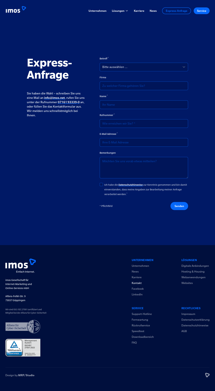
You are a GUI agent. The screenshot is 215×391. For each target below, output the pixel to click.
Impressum (188, 314)
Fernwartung (140, 319)
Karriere (139, 10)
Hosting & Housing (193, 271)
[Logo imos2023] (15, 11)
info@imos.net (54, 98)
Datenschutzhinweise (130, 184)
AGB (184, 331)
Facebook (138, 288)
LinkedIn (137, 294)
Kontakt (137, 283)
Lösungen (189, 260)
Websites (187, 283)
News (153, 10)
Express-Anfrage (176, 10)
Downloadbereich (143, 336)
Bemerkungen (108, 152)
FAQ (134, 342)
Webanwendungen (193, 277)
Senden (179, 206)
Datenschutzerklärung (195, 319)
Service (201, 10)
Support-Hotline (142, 314)
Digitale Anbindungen (195, 265)
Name (104, 96)
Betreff (104, 58)
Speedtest (138, 331)
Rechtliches (191, 308)
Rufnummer (107, 115)
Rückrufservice (141, 325)
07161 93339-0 (69, 102)
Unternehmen (97, 10)
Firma (103, 77)
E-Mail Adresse (109, 133)
